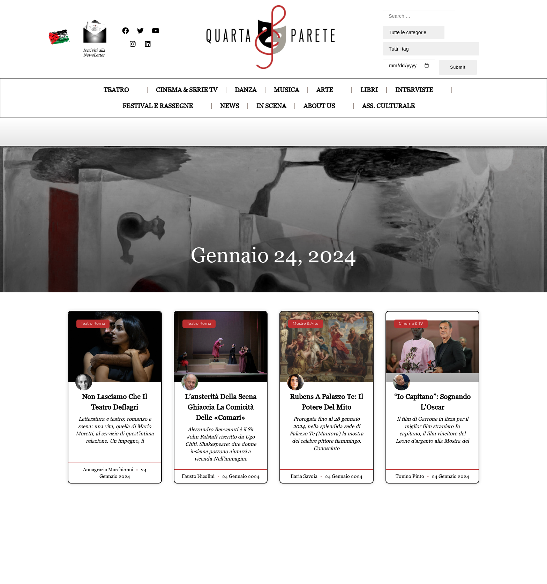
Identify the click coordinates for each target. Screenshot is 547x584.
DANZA (245, 89)
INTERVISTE (419, 89)
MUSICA (286, 89)
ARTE (329, 89)
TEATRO (121, 89)
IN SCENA (271, 106)
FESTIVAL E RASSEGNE (162, 106)
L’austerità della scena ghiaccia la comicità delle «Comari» (220, 407)
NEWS (229, 106)
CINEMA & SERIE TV (186, 89)
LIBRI (369, 89)
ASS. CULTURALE (393, 106)
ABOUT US (324, 106)
